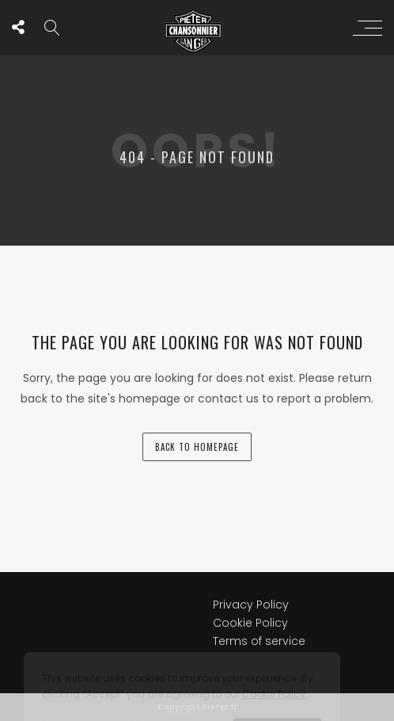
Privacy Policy (251, 549)
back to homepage (197, 447)
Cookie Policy (250, 567)
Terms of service (259, 585)
